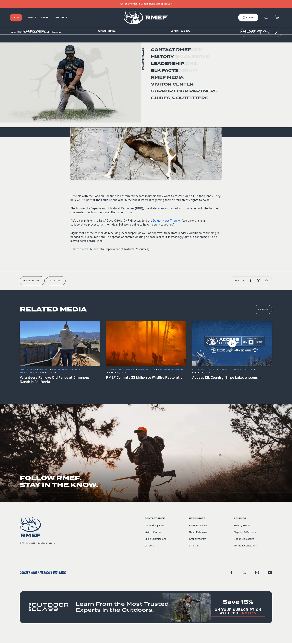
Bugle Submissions (155, 549)
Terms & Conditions (245, 555)
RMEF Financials (198, 535)
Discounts (61, 17)
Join (16, 17)
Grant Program (197, 549)
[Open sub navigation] (36, 30)
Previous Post (32, 290)
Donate (32, 17)
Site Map (194, 555)
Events (45, 17)
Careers (149, 555)
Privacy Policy (242, 535)
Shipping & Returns (245, 542)
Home (12, 42)
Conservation (78, 93)
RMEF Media (22, 42)
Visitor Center (153, 542)
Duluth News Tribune (166, 231)
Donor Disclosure (244, 549)
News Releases (198, 542)
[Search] (266, 18)
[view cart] (277, 18)
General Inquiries (154, 535)
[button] (260, 42)
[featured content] (146, 617)
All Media (263, 319)
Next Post (56, 290)
